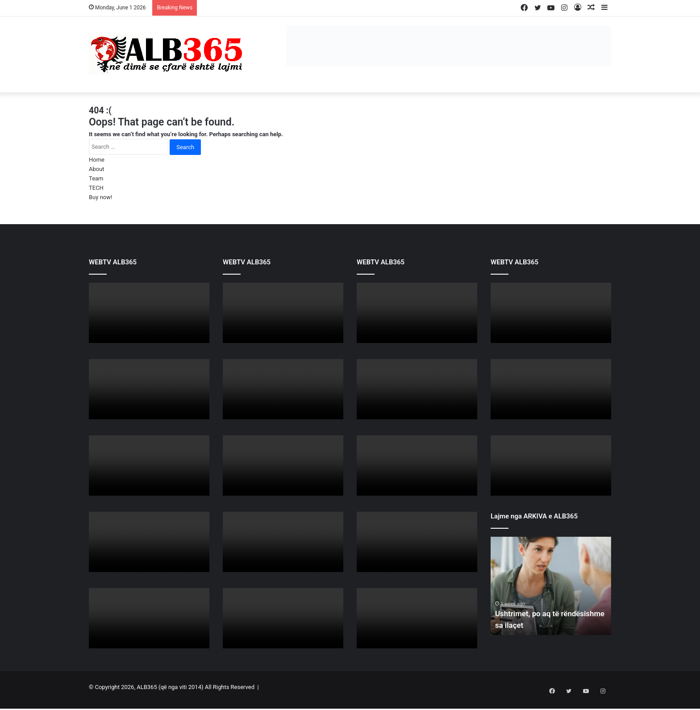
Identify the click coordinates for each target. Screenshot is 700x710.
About (96, 169)
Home (96, 159)
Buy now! (100, 197)
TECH (96, 187)
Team (96, 178)
